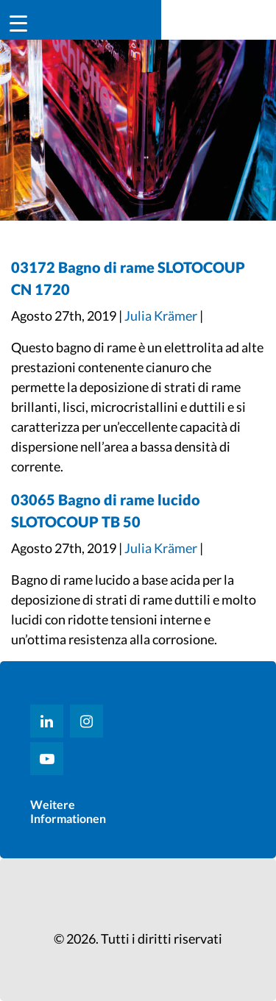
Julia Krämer (160, 315)
